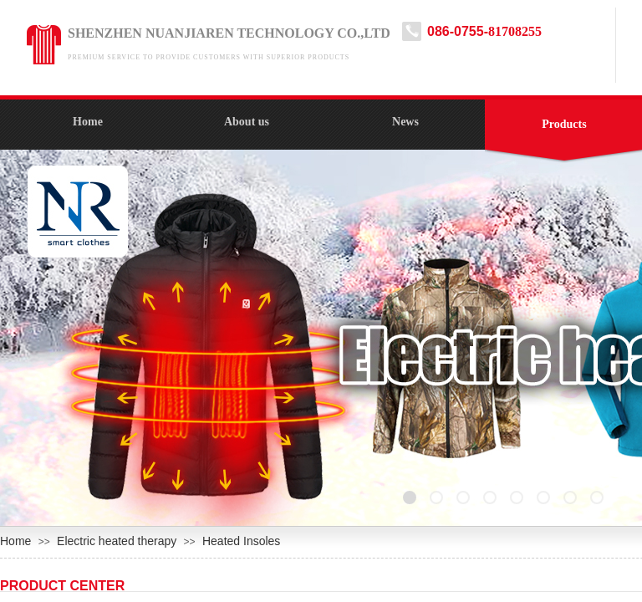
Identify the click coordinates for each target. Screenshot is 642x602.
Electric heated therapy (116, 541)
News (405, 121)
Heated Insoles (241, 541)
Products (564, 124)
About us (246, 121)
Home (88, 121)
